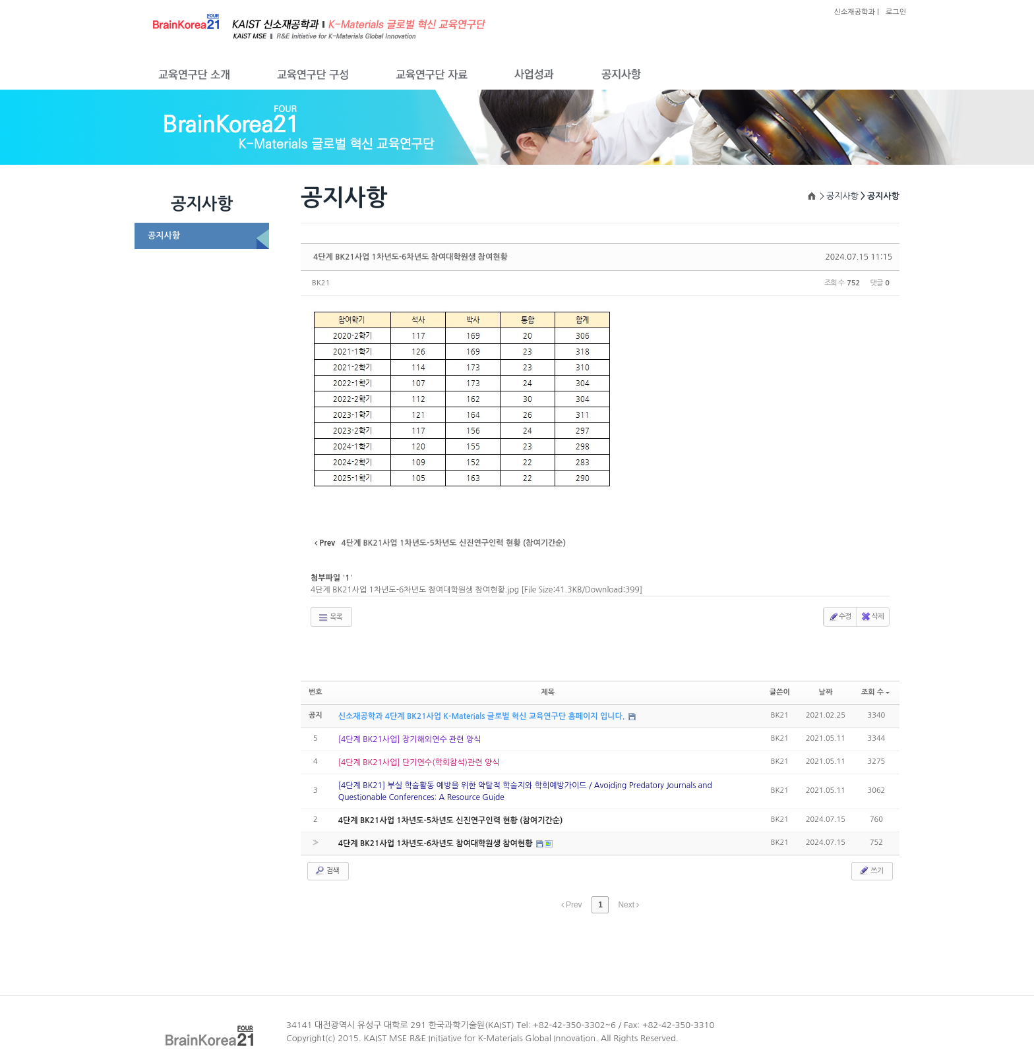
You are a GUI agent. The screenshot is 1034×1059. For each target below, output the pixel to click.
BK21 (321, 283)
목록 (330, 617)
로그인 (896, 12)
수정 (839, 617)
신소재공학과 (854, 12)
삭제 (872, 617)
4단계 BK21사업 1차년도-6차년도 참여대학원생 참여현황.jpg (476, 590)
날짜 (826, 692)
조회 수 (875, 692)
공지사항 (164, 235)
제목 (548, 692)
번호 (315, 692)
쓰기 (871, 870)
